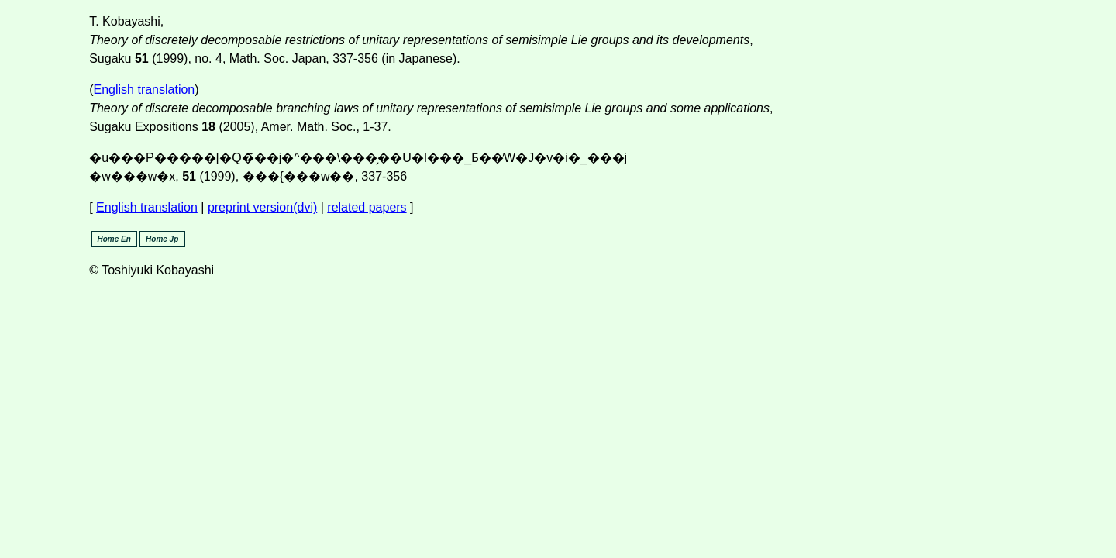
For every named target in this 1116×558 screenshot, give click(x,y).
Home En (114, 239)
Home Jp (162, 239)
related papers (366, 207)
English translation (144, 89)
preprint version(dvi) (262, 207)
